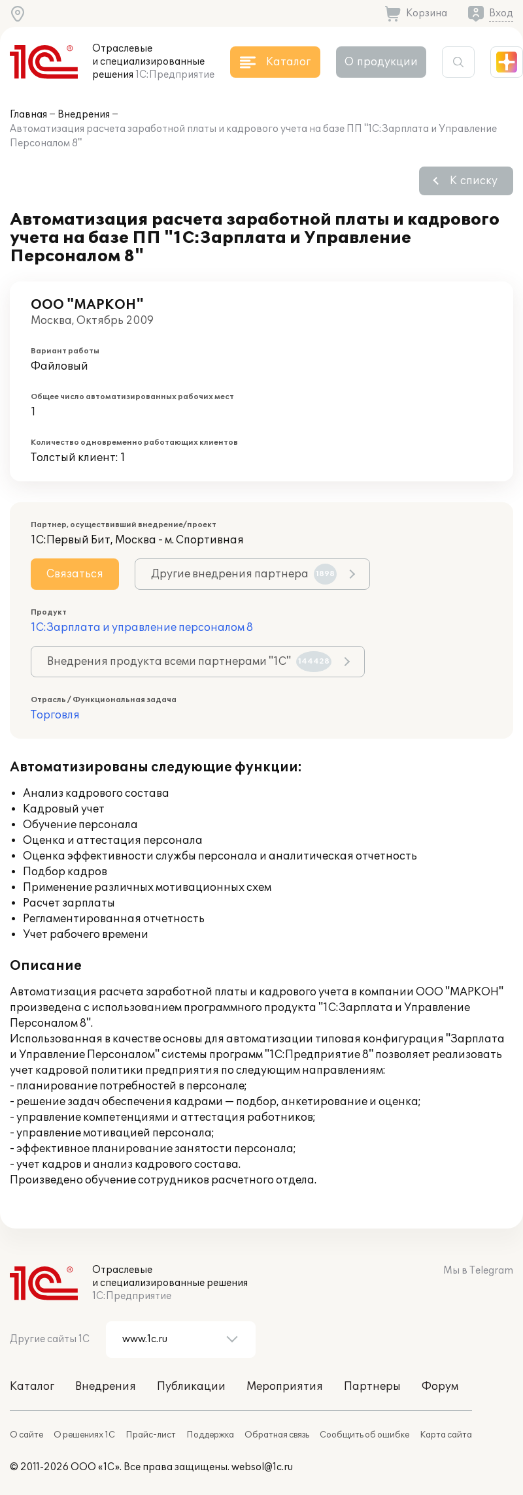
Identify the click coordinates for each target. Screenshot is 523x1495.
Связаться (74, 574)
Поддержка (210, 1435)
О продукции (381, 62)
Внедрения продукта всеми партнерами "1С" (189, 661)
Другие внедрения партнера (244, 574)
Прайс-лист (151, 1435)
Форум (440, 1386)
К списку (474, 180)
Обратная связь (277, 1435)
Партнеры (372, 1386)
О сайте (26, 1435)
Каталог (32, 1386)
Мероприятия (284, 1386)
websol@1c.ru (262, 1467)
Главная (28, 114)
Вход (501, 13)
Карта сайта (446, 1435)
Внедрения (84, 114)
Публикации (191, 1386)
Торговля (55, 715)
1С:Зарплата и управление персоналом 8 (142, 627)
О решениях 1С (84, 1435)
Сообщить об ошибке (364, 1435)
